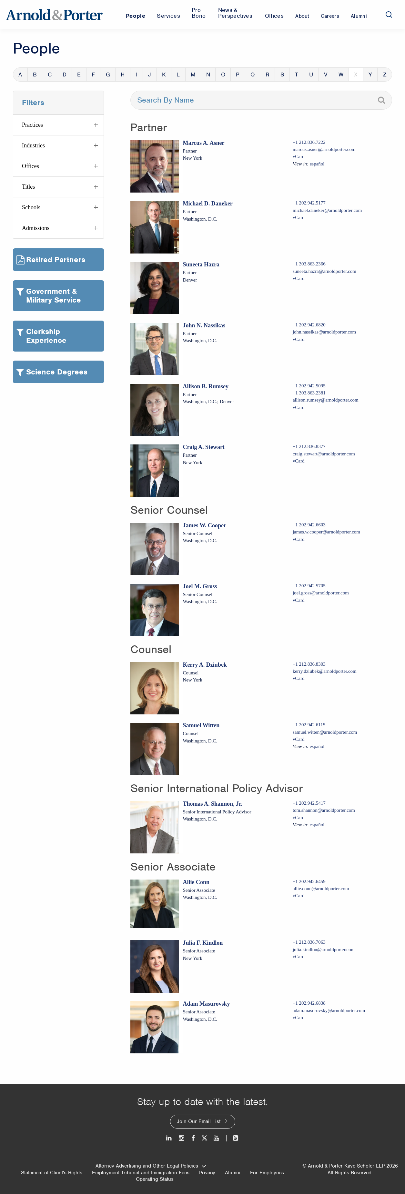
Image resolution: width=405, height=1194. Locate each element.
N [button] (208, 74)
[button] (58, 125)
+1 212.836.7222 (309, 142)
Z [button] (385, 74)
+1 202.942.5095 (309, 385)
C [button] (50, 74)
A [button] (20, 74)
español (317, 163)
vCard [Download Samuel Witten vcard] (299, 739)
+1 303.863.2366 (309, 263)
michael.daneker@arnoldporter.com (327, 210)
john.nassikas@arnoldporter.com (324, 331)
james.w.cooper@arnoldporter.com (326, 531)
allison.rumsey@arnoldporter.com (326, 400)
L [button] (178, 74)
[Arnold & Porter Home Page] (54, 14)
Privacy (207, 1172)
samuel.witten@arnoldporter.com (325, 732)
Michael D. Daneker (207, 203)
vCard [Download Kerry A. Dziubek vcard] (299, 678)
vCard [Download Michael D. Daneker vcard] (299, 217)
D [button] (64, 74)
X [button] (356, 74)
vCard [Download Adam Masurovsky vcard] (299, 1017)
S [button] (282, 74)
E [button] (79, 74)
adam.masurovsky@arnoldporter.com (329, 1010)
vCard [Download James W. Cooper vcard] (299, 539)
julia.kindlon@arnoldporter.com (324, 949)
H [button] (123, 74)
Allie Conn (196, 882)
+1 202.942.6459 (309, 881)
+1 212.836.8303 (309, 664)
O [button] (223, 74)
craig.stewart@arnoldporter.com (324, 453)
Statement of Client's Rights (51, 1172)
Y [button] (370, 74)
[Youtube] (217, 1138)
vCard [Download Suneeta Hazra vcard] (299, 278)
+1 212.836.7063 (309, 942)
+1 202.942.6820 (309, 324)
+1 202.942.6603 (309, 524)
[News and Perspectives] (233, 1138)
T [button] (296, 74)
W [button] (341, 74)
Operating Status (155, 1179)
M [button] (193, 74)
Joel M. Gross (200, 586)
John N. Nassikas (204, 325)
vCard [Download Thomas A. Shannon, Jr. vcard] (299, 817)
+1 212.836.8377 (309, 446)
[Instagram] (182, 1138)
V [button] (326, 74)
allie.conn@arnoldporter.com (321, 888)
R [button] (267, 74)
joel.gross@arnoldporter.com (321, 592)
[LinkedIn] (169, 1138)
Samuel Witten (201, 725)
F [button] (93, 74)
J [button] (149, 74)
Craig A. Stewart (203, 447)
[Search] (389, 14)
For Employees (267, 1172)
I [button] (136, 74)
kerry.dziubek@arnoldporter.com (325, 671)
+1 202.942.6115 (309, 724)
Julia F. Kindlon (203, 943)
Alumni (232, 1172)
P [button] (237, 74)
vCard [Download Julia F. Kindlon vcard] (299, 956)
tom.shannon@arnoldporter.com (324, 810)
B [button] (35, 74)
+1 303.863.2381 (309, 392)
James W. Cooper (204, 525)
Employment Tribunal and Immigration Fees (140, 1172)
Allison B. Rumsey (205, 386)
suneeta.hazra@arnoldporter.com (324, 271)
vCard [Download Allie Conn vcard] (299, 895)
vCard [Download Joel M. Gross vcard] (299, 600)
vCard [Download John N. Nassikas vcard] (299, 339)
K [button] (164, 74)
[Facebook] (193, 1138)
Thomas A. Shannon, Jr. (212, 804)
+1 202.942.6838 (309, 1003)
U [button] (311, 74)
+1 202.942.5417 (309, 803)
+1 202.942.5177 (309, 202)
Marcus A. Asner (203, 143)
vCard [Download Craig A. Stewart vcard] (299, 460)
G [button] (108, 74)
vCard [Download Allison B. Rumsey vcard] (299, 407)
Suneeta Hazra (201, 264)
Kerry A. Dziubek (205, 665)
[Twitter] (204, 1138)
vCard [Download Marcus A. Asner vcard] (299, 156)
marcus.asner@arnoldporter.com (324, 149)
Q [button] (252, 74)
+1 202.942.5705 (309, 585)
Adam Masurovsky (206, 1003)
